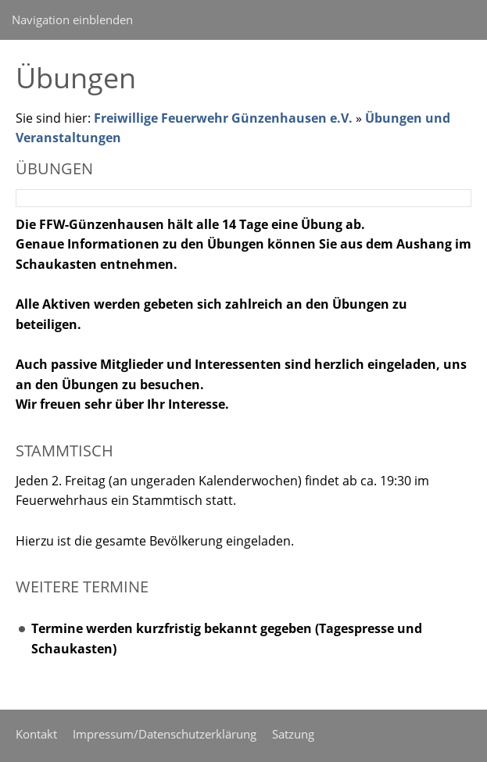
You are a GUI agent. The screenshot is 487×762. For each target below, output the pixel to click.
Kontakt (36, 734)
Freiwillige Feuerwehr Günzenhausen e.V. (223, 118)
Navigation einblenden (72, 19)
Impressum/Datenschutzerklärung (164, 734)
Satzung (293, 734)
